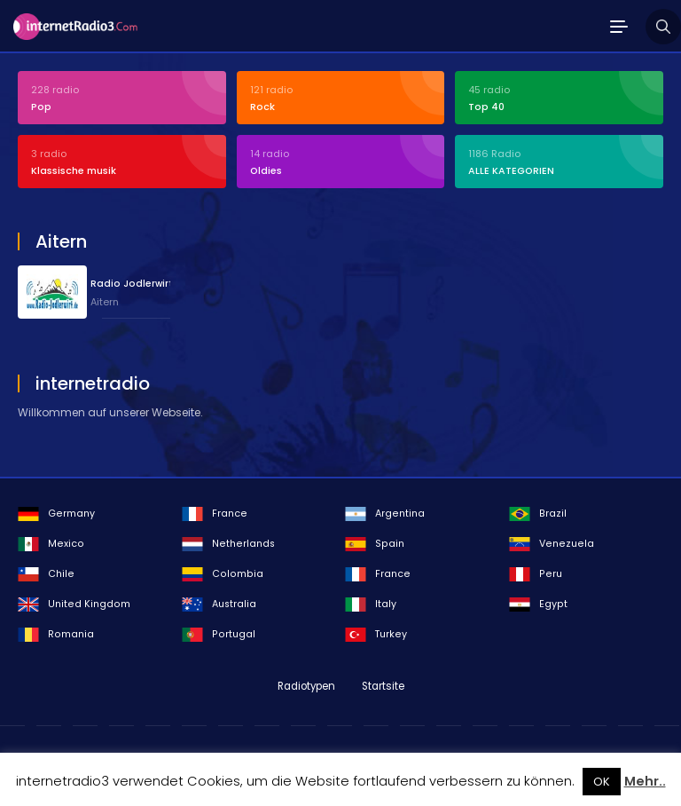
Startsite (383, 686)
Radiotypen (306, 686)
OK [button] (601, 781)
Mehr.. (645, 781)
